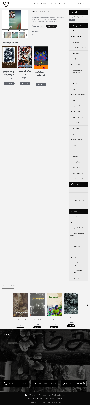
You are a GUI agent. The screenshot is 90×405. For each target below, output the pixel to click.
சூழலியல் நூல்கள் (78, 117)
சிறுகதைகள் (76, 111)
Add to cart (51, 26)
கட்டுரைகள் (76, 64)
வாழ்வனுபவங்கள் (78, 173)
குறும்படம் (76, 89)
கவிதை (75, 77)
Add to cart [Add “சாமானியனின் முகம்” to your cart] (25, 83)
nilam (71, 206)
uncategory (76, 42)
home (29, 398)
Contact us (82, 4)
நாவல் (75, 134)
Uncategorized (77, 36)
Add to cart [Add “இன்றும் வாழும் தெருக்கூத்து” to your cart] (9, 83)
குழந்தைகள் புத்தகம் (79, 94)
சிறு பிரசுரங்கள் (77, 105)
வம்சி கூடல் (76, 167)
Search (72, 19)
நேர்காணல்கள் (77, 139)
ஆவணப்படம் (77, 53)
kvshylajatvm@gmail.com (46, 383)
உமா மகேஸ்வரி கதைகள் (20, 319)
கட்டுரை (39, 34)
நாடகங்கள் (76, 128)
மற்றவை (75, 150)
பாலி (71, 317)
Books (44, 4)
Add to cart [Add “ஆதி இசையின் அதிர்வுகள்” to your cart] (41, 84)
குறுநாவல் (76, 83)
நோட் (75, 145)
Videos (62, 4)
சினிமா (75, 100)
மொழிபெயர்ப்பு (77, 162)
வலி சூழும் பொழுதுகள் (37, 319)
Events (71, 4)
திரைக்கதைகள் (77, 122)
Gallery (53, 4)
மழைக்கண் (54, 319)
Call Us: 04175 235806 (17, 383)
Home (35, 4)
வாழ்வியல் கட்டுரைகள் (80, 179)
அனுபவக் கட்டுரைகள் (79, 47)
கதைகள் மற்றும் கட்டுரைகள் (77, 71)
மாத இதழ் (76, 156)
